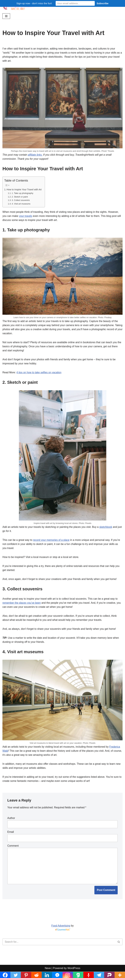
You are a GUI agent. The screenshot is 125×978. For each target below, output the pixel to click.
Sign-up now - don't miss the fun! (34, 3)
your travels (26, 217)
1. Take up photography (23, 194)
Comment (13, 851)
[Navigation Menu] (6, 16)
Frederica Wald (11, 755)
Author (11, 823)
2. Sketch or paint (20, 198)
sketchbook (108, 529)
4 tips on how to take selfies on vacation (40, 375)
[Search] (58, 948)
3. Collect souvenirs (21, 201)
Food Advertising (60, 932)
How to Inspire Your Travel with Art (24, 190)
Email (10, 837)
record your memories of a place (52, 543)
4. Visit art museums (21, 205)
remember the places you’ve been (22, 606)
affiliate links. (35, 155)
